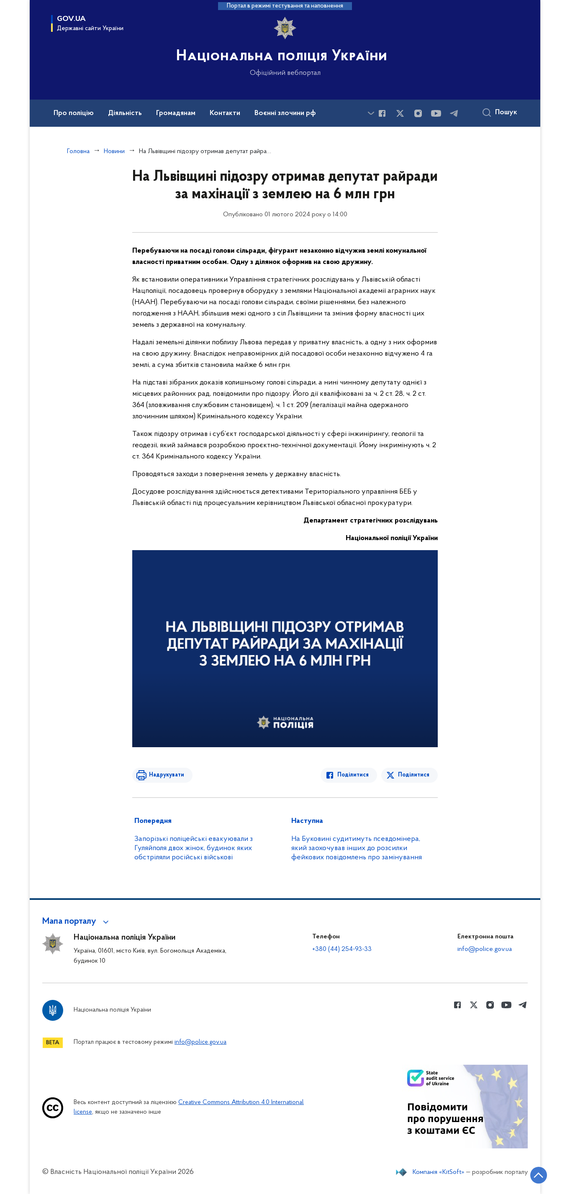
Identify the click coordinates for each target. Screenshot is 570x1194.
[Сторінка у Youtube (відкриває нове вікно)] (436, 113)
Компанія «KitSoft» (439, 1172)
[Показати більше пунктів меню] (371, 113)
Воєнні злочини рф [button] (285, 113)
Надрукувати (166, 775)
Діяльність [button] (125, 113)
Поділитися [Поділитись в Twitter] (413, 775)
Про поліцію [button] (74, 113)
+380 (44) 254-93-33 (342, 949)
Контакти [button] (225, 113)
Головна (78, 151)
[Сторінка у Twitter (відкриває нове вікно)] (400, 113)
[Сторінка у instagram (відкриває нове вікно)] (418, 113)
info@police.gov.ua (484, 949)
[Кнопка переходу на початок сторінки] (538, 1175)
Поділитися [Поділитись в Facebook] (353, 775)
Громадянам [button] (175, 113)
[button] (76, 922)
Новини (114, 151)
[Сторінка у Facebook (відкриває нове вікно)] (382, 113)
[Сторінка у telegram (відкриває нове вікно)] (454, 113)
